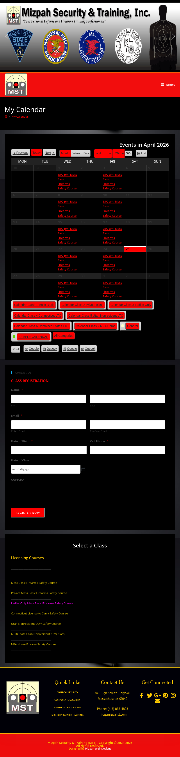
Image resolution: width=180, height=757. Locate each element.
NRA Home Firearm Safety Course (33, 644)
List (143, 154)
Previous (22, 152)
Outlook (51, 349)
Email (16, 416)
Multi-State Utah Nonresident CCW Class (38, 634)
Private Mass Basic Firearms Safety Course (39, 593)
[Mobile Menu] (168, 85)
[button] (6, 36)
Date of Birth (22, 441)
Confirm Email (98, 431)
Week (76, 153)
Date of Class (20, 460)
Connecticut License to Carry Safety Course (39, 613)
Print (17, 350)
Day (86, 153)
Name (17, 390)
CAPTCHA (17, 480)
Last (92, 405)
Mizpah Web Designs (98, 748)
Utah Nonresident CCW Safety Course (36, 624)
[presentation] (44, 492)
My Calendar (20, 116)
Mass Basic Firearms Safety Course (34, 583)
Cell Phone (99, 441)
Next (48, 152)
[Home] (6, 116)
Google (34, 349)
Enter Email (18, 431)
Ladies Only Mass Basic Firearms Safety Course (42, 603)
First (14, 405)
